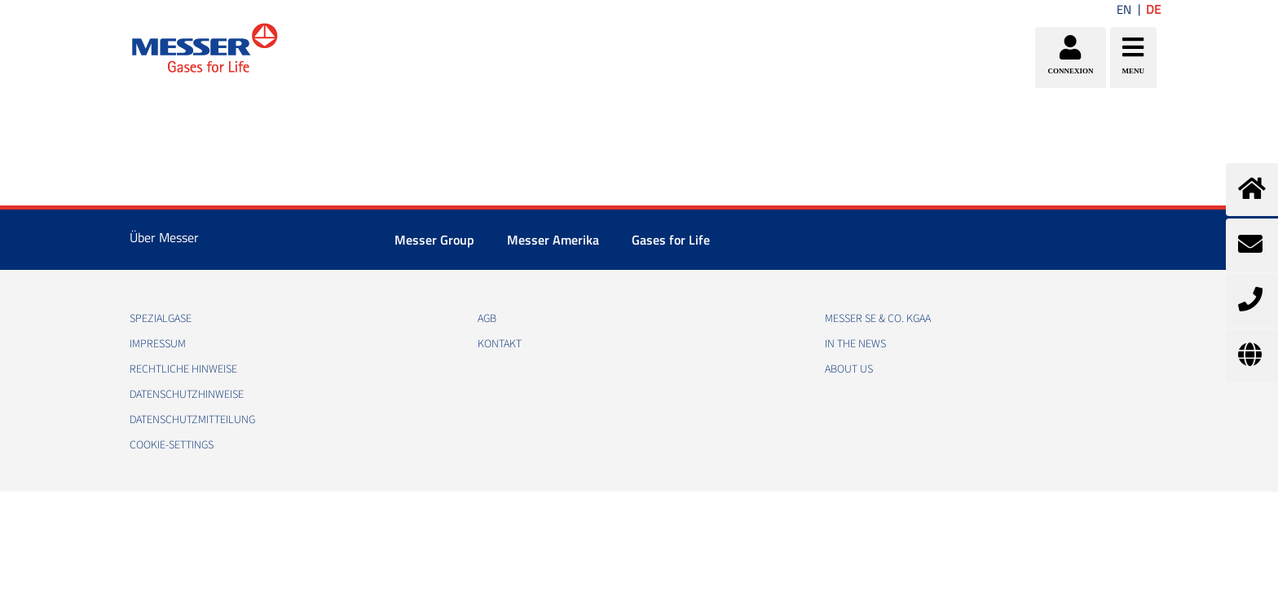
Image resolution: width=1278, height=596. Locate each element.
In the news (855, 344)
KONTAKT (500, 344)
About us (849, 369)
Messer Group (434, 239)
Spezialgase (161, 319)
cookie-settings (172, 445)
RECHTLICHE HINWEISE (183, 369)
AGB (487, 319)
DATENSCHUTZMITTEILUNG (192, 420)
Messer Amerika (553, 239)
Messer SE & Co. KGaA (878, 319)
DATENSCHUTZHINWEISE (187, 394)
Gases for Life (671, 239)
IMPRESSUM (158, 344)
